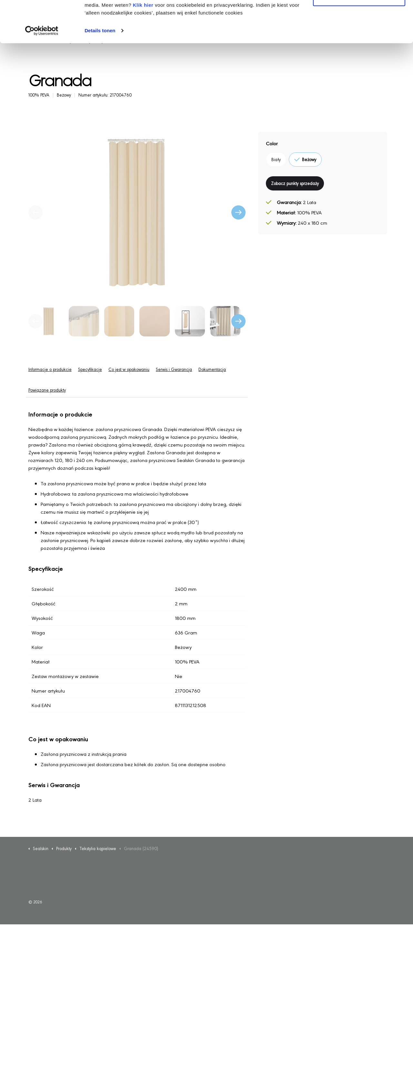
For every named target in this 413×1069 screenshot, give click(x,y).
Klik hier (143, 46)
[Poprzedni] (35, 212)
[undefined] (35, 321)
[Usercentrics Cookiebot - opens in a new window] (42, 72)
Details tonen (100, 72)
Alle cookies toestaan (359, 17)
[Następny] (238, 212)
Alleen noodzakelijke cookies (359, 38)
